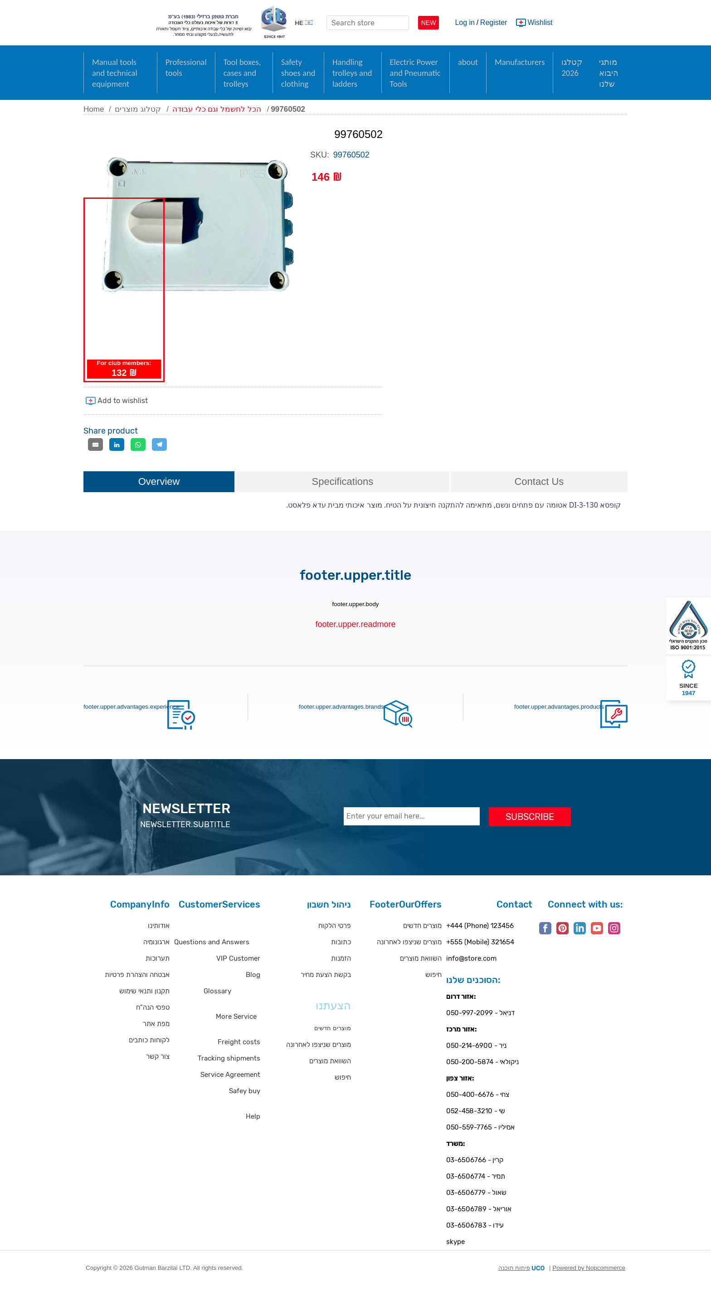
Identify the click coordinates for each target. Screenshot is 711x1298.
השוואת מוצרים (330, 1072)
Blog (253, 986)
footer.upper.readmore (355, 635)
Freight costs (239, 1053)
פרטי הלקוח (334, 937)
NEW (428, 22)
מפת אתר (156, 1035)
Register (493, 22)
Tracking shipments (229, 1069)
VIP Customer (238, 969)
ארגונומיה (156, 953)
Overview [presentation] (159, 492)
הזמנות (341, 969)
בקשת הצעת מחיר (326, 986)
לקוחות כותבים (149, 1051)
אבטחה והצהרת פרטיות (137, 986)
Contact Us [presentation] (539, 492)
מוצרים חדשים (422, 937)
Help (253, 1127)
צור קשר (158, 1067)
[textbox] (368, 23)
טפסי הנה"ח (153, 1018)
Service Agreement (230, 1085)
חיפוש (343, 1088)
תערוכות (158, 969)
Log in (465, 22)
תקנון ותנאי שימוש (144, 1002)
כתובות (341, 953)
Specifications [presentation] (343, 492)
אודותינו (159, 937)
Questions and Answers (211, 953)
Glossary (217, 1002)
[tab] (158, 493)
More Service (236, 1027)
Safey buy (244, 1102)
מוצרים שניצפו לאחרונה (318, 1055)
